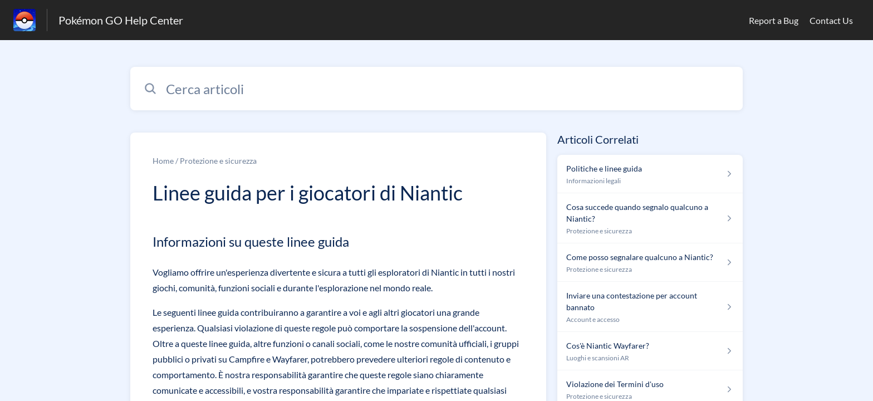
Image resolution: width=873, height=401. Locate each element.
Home (163, 160)
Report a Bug (773, 20)
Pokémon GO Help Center (120, 20)
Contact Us (831, 20)
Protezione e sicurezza (218, 160)
